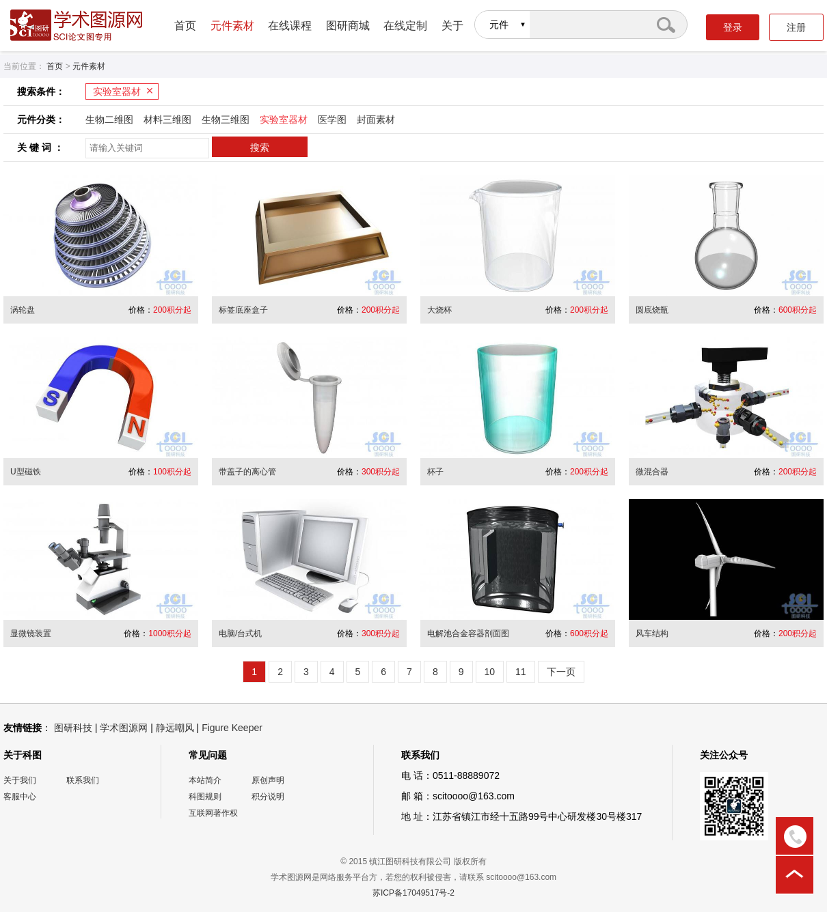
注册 (796, 27)
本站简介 (205, 780)
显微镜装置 (30, 633)
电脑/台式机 (240, 633)
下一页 (561, 671)
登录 (732, 27)
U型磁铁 (25, 471)
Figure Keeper (232, 727)
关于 (452, 25)
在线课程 (290, 25)
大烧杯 (439, 310)
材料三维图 (167, 119)
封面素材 (376, 119)
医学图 (332, 119)
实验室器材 (117, 91)
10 (490, 671)
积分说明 (268, 796)
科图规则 (205, 796)
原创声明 (268, 780)
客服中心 (19, 796)
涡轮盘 (22, 310)
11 (520, 671)
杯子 (435, 471)
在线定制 (405, 25)
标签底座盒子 (243, 310)
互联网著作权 (213, 813)
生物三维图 (225, 119)
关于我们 (19, 780)
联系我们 (82, 780)
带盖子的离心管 (247, 471)
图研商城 (348, 25)
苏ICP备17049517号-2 (413, 893)
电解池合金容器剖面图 (468, 633)
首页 (185, 25)
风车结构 (652, 633)
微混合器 (652, 471)
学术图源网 (124, 727)
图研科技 (73, 727)
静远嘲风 (175, 727)
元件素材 (232, 25)
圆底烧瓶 (652, 310)
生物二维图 (109, 119)
